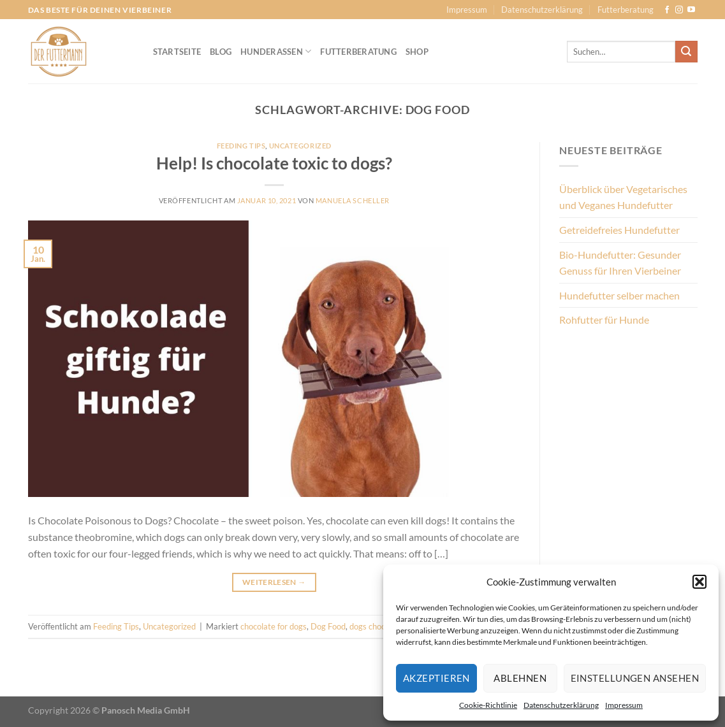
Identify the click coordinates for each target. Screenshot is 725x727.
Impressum (624, 705)
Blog (220, 52)
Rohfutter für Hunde (604, 319)
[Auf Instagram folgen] (679, 10)
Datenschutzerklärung (561, 705)
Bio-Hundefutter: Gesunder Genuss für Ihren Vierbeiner (620, 262)
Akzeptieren (436, 678)
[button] (699, 581)
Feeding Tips (241, 145)
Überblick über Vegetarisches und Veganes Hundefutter (623, 197)
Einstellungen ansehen (635, 678)
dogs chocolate (376, 626)
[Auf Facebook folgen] (667, 10)
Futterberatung (625, 9)
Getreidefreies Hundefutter (619, 230)
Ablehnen (520, 678)
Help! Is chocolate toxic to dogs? (274, 163)
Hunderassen (275, 51)
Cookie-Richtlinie (488, 705)
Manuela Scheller (353, 200)
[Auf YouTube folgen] (691, 10)
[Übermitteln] (686, 51)
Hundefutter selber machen (619, 295)
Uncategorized (300, 145)
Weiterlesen (274, 582)
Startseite (177, 52)
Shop (417, 52)
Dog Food (328, 626)
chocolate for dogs (273, 626)
